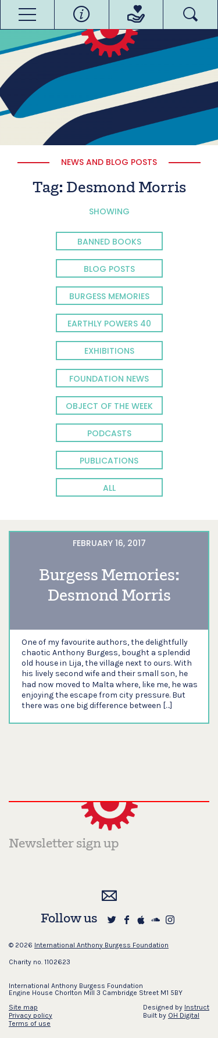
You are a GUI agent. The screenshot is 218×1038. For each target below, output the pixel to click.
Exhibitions (109, 351)
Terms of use (30, 1023)
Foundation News (109, 379)
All (109, 488)
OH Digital (183, 1015)
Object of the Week (109, 406)
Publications (109, 460)
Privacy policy (30, 1015)
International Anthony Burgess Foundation (101, 945)
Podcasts (109, 433)
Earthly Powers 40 (109, 323)
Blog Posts (109, 269)
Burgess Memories (109, 296)
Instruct (196, 1007)
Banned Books (109, 241)
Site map (23, 1007)
